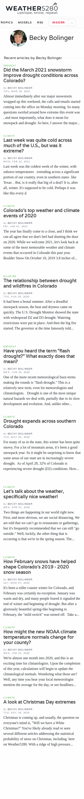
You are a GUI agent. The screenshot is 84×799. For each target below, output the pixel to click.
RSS (40, 22)
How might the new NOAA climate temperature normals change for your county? (39, 637)
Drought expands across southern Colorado (39, 423)
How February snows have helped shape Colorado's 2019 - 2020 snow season (39, 567)
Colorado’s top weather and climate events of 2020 (41, 213)
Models (25, 22)
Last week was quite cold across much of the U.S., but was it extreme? (37, 146)
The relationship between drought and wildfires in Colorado (39, 283)
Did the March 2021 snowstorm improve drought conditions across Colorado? (40, 75)
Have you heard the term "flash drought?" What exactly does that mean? (39, 356)
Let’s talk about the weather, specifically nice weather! (33, 494)
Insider (58, 22)
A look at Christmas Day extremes (39, 702)
